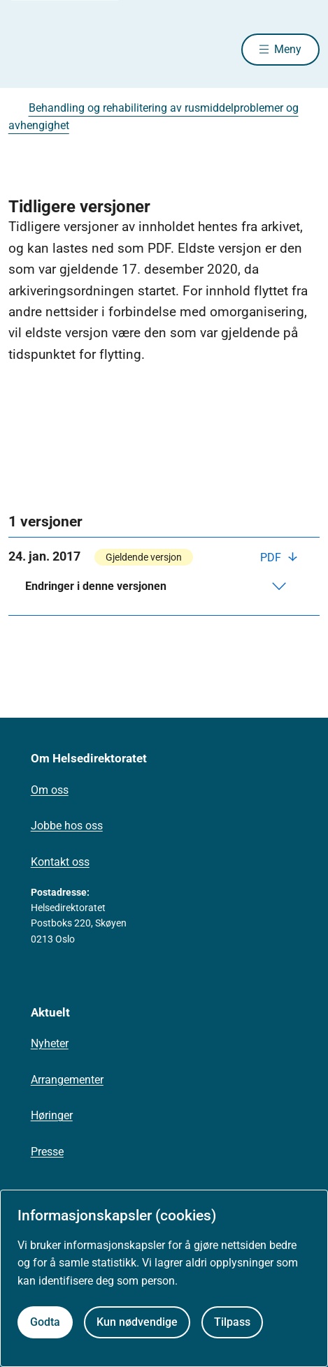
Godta (45, 1322)
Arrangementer (67, 1079)
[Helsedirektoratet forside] (25, 49)
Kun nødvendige (137, 1322)
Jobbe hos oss (67, 825)
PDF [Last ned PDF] (272, 557)
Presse (47, 1151)
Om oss (50, 790)
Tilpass (232, 1322)
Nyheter (50, 1043)
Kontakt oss (60, 862)
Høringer (52, 1115)
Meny (287, 49)
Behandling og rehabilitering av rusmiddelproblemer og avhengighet (153, 117)
